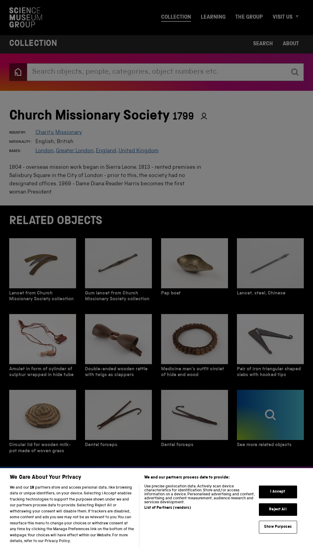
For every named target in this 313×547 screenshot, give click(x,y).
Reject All (277, 515)
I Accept (277, 497)
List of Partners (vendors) (167, 514)
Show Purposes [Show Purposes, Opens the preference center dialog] (278, 532)
